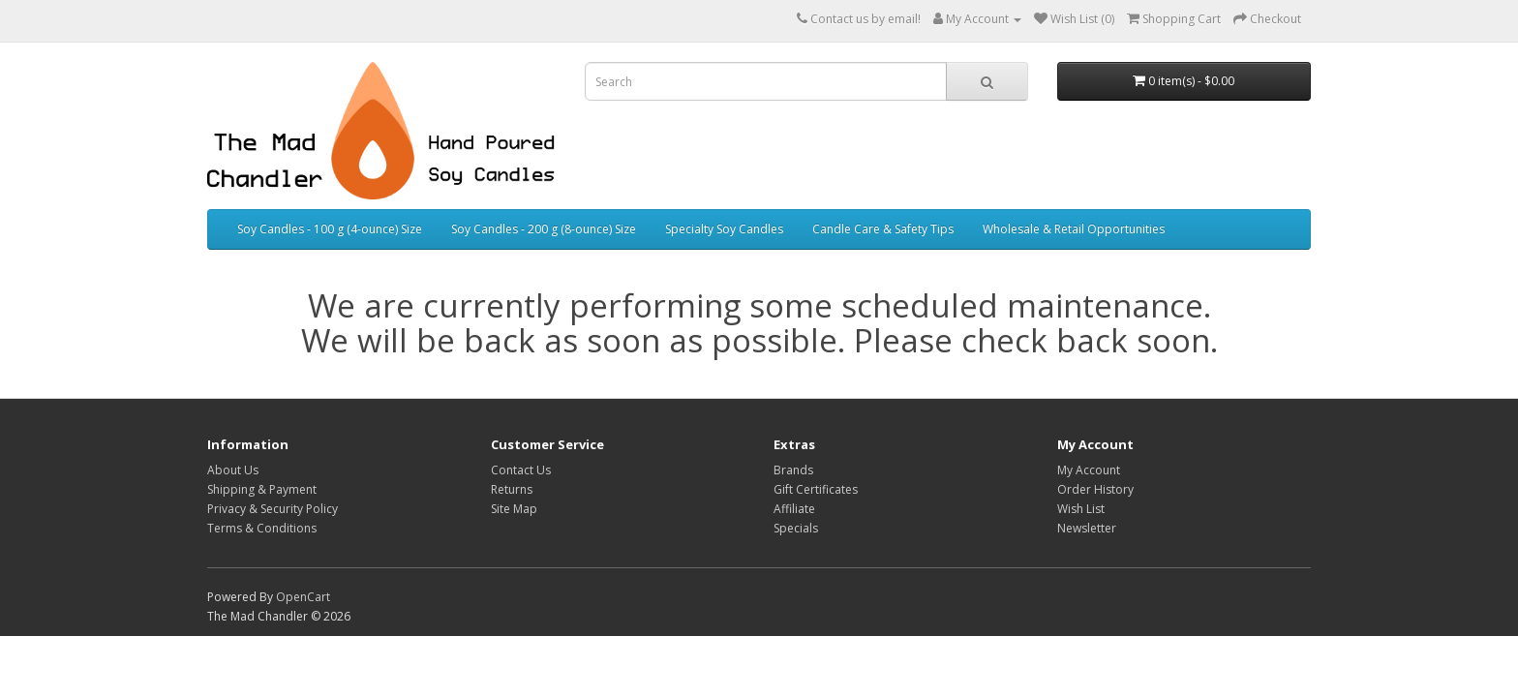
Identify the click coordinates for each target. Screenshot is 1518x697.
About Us (232, 470)
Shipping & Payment (262, 489)
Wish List (1081, 508)
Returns (511, 489)
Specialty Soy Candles (724, 229)
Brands (793, 470)
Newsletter (1086, 528)
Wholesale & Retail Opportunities (1074, 229)
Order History (1095, 489)
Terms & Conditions (262, 528)
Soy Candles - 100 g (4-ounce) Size (329, 229)
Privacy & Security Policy (272, 508)
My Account (1088, 470)
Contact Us (521, 470)
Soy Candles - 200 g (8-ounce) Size (543, 229)
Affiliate (794, 508)
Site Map (514, 508)
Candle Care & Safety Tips (883, 229)
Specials (796, 528)
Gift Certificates (816, 489)
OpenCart (303, 597)
